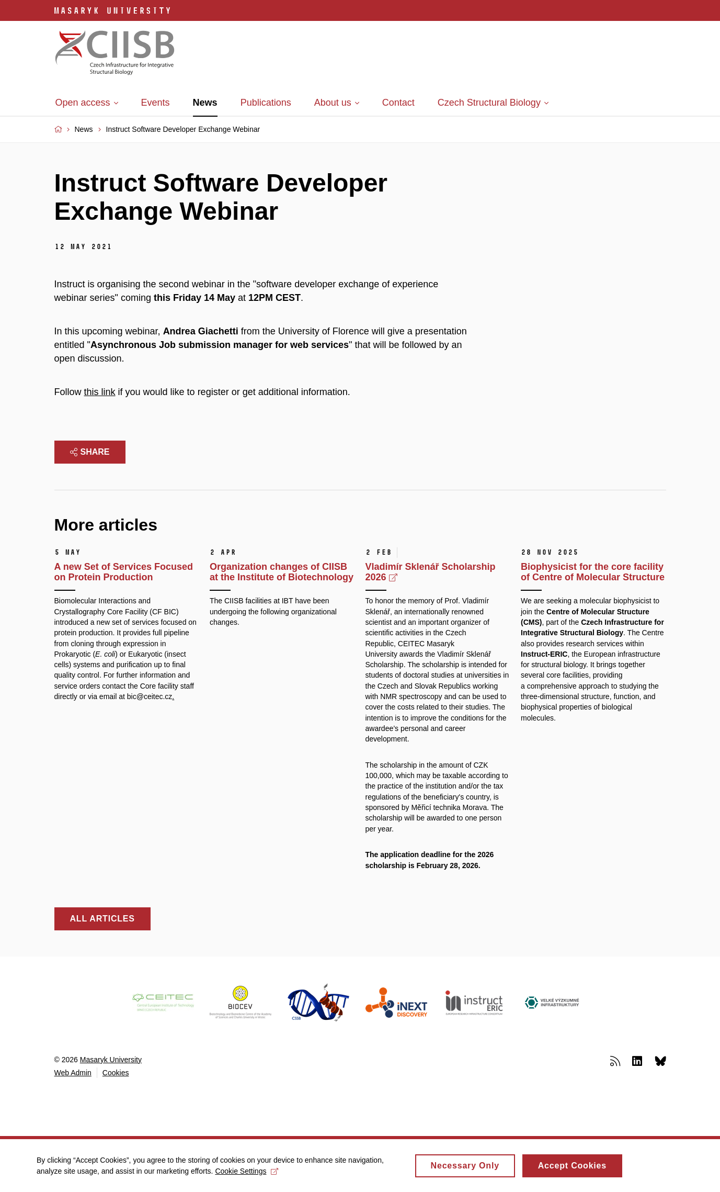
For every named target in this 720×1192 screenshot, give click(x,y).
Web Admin (73, 1073)
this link (100, 392)
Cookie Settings (246, 1174)
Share (90, 451)
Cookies (115, 1073)
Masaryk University (111, 1059)
